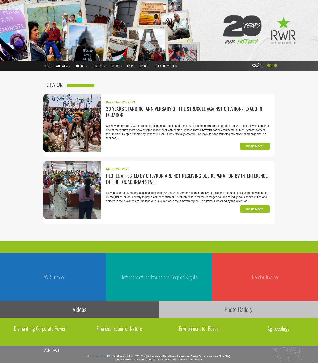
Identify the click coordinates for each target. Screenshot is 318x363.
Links (130, 66)
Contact (144, 66)
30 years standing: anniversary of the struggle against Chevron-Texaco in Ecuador (184, 111)
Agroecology (278, 328)
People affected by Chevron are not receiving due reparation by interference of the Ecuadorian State (187, 178)
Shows (116, 66)
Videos (79, 309)
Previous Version (166, 66)
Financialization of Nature (119, 328)
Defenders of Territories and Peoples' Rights (158, 277)
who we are (63, 66)
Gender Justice (265, 277)
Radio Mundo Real (98, 356)
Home (47, 66)
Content (99, 66)
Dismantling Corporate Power (40, 328)
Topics (81, 66)
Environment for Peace (199, 328)
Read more (255, 146)
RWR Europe (53, 277)
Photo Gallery (238, 309)
